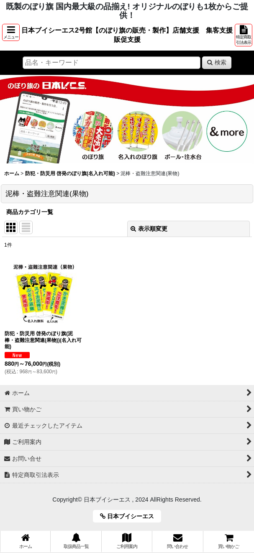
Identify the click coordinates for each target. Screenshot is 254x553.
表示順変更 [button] (149, 228)
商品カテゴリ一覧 (29, 212)
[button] (11, 32)
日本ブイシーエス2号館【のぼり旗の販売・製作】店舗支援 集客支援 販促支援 (127, 34)
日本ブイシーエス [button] (130, 516)
